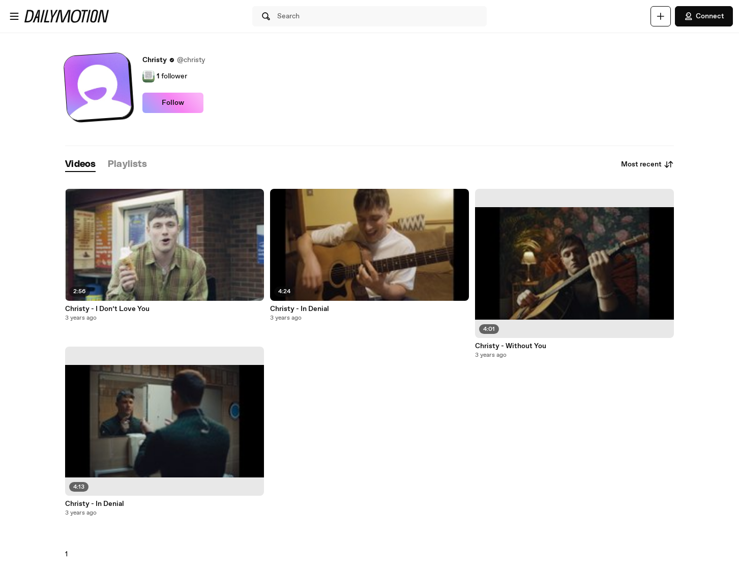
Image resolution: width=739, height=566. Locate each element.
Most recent (647, 164)
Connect (704, 16)
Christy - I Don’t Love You (107, 309)
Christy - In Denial (94, 504)
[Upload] (661, 16)
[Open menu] (14, 16)
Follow (173, 102)
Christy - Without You (510, 346)
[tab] (80, 164)
